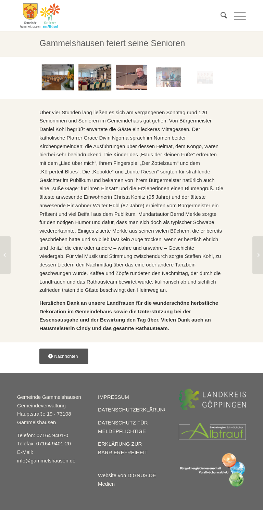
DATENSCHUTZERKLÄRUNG (133, 410)
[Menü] (236, 15)
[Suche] (220, 15)
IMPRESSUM (113, 397)
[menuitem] (220, 15)
